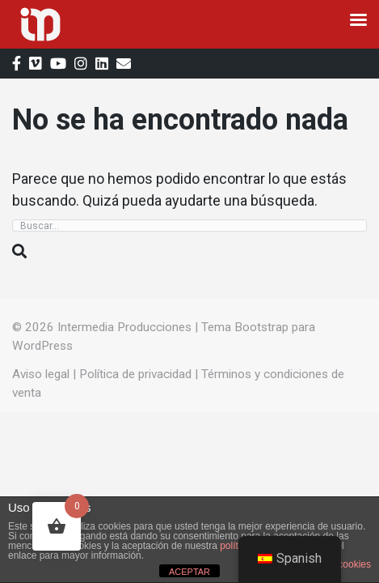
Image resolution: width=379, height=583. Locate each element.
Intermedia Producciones (124, 327)
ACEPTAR (189, 572)
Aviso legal (40, 374)
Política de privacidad (135, 374)
